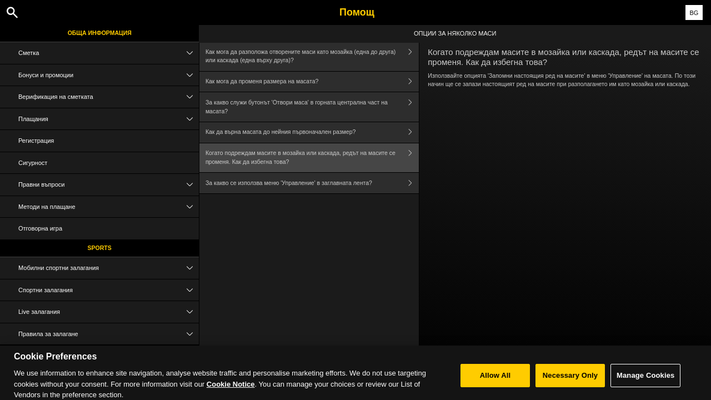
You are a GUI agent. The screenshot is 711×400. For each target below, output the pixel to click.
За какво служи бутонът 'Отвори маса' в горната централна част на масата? (312, 107)
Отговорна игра (40, 228)
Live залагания (108, 312)
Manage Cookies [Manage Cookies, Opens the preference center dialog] (645, 381)
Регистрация (36, 140)
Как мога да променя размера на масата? (312, 82)
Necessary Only (570, 381)
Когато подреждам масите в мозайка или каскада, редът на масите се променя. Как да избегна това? (312, 158)
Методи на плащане (108, 207)
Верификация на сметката (108, 97)
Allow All (495, 381)
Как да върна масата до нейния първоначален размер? (312, 132)
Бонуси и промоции (108, 75)
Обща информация (100, 32)
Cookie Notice (231, 389)
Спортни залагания (108, 290)
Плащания (108, 119)
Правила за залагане (108, 334)
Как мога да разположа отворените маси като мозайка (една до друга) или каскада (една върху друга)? (312, 56)
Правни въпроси (108, 185)
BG (693, 12)
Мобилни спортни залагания (108, 268)
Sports (100, 247)
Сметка (108, 53)
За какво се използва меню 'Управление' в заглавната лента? (312, 183)
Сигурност (32, 162)
